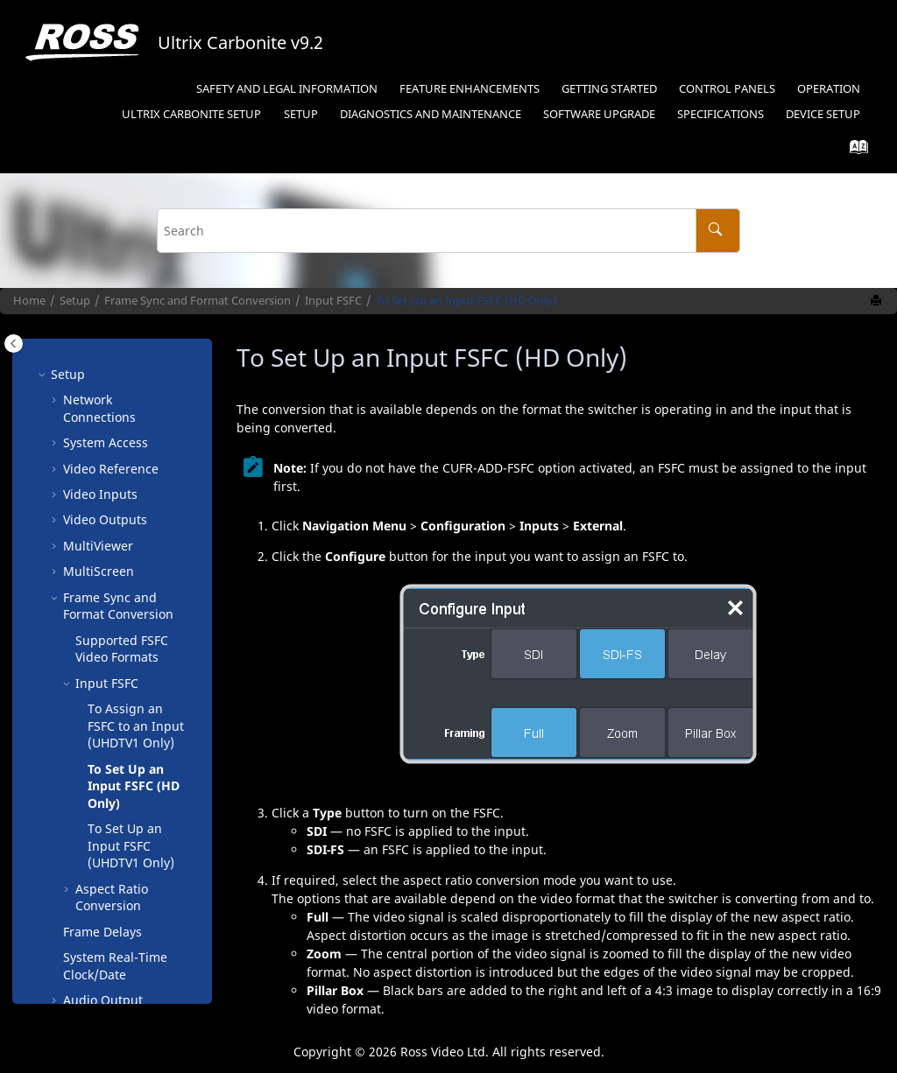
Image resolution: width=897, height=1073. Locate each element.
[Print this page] (878, 301)
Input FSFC (333, 300)
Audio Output (103, 712)
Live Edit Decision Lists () (114, 849)
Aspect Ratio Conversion (111, 610)
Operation (828, 88)
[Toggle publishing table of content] (13, 343)
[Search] (718, 230)
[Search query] (448, 230)
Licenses (88, 789)
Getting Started (609, 88)
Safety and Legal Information (287, 88)
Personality (95, 763)
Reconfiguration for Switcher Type (120, 952)
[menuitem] (286, 89)
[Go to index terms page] (854, 151)
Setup (191, 114)
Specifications (720, 114)
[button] (68, 352)
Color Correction (111, 737)
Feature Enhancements (469, 88)
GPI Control (96, 815)
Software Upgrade (599, 114)
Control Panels (727, 88)
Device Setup (823, 114)
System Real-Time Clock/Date (115, 678)
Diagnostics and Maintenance (430, 114)
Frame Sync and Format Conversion (197, 300)
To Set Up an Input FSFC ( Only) (131, 557)
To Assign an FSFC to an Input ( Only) (136, 437)
